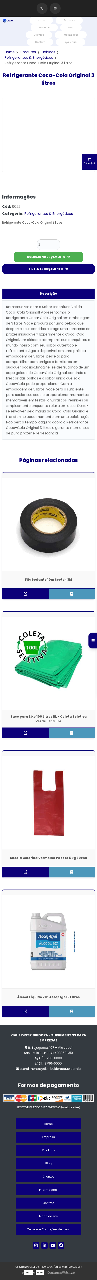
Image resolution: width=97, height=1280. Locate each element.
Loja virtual (70, 42)
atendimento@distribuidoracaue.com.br (48, 1069)
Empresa (69, 20)
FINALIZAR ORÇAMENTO (48, 269)
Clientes (39, 34)
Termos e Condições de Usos (48, 1229)
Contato (40, 42)
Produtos (44, 27)
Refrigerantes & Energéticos (28, 57)
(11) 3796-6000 (48, 1058)
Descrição (48, 293)
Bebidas (48, 52)
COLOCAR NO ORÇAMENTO (48, 257)
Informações (71, 34)
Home (41, 20)
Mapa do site (48, 1216)
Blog (71, 27)
